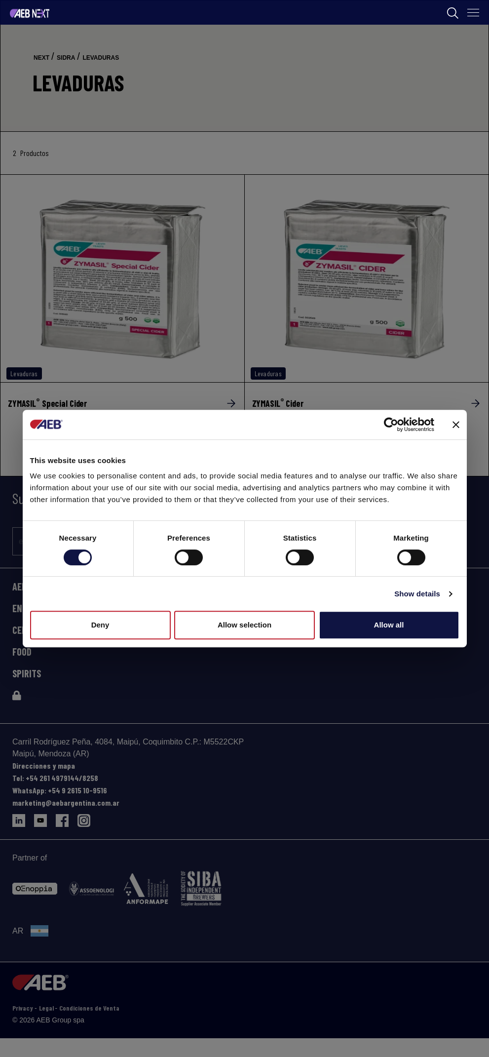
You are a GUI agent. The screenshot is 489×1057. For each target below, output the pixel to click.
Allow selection (244, 625)
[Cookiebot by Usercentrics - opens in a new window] (391, 424)
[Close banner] (455, 424)
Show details (417, 593)
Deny (100, 625)
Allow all (389, 625)
